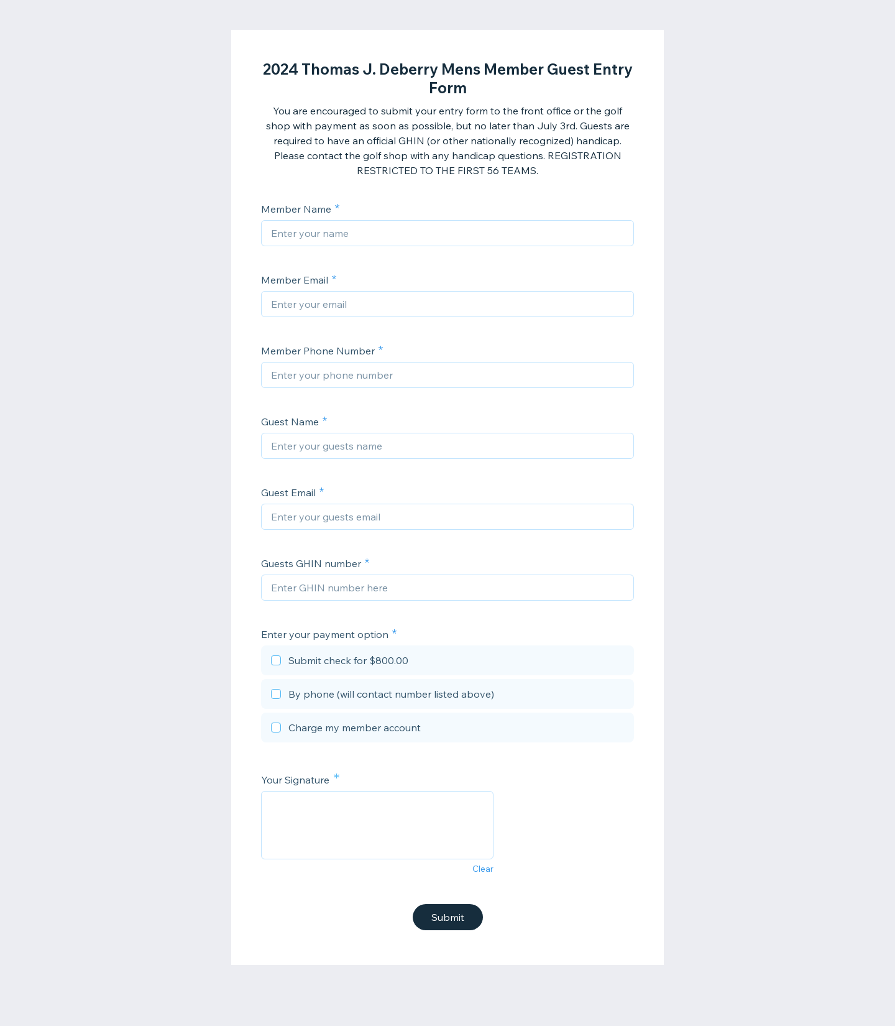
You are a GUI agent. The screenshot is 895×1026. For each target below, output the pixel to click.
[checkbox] (447, 662)
